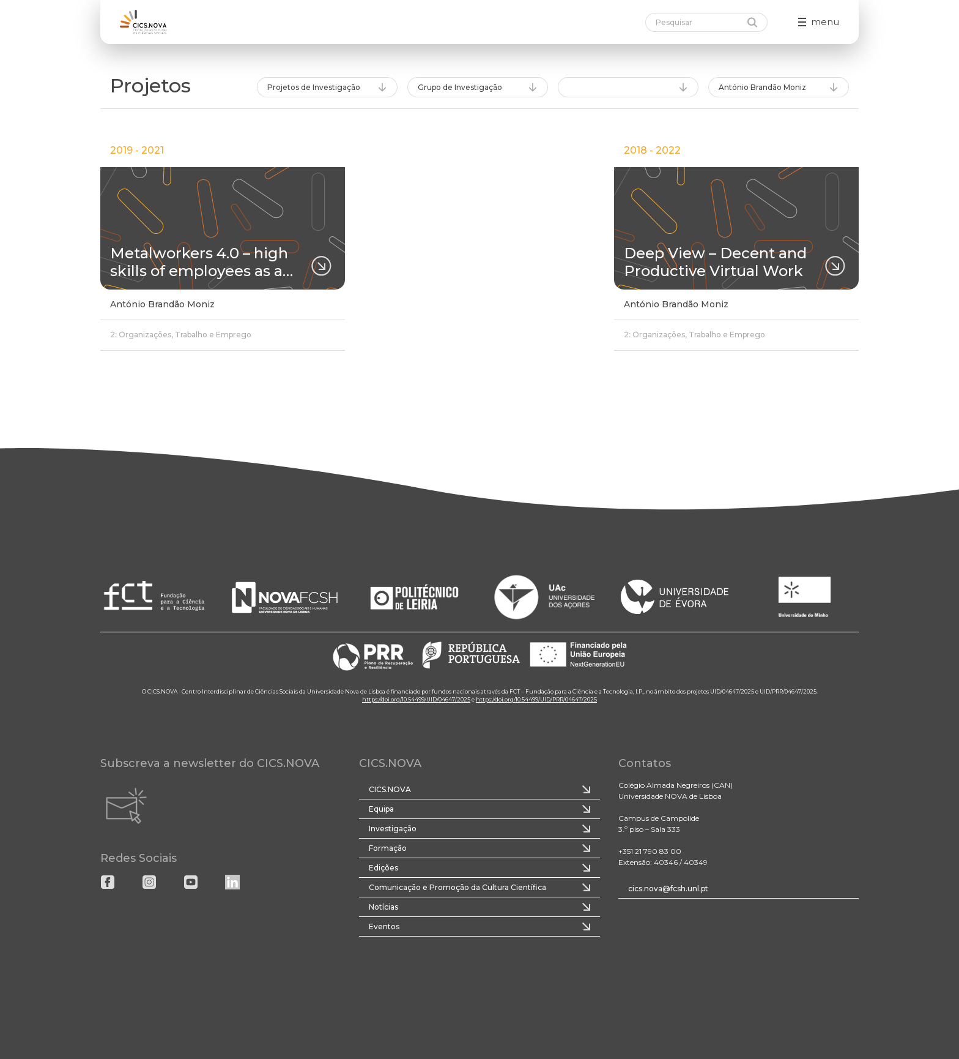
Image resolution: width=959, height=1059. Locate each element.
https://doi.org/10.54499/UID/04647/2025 (416, 699)
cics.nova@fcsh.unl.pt (668, 888)
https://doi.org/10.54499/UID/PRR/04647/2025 (536, 699)
